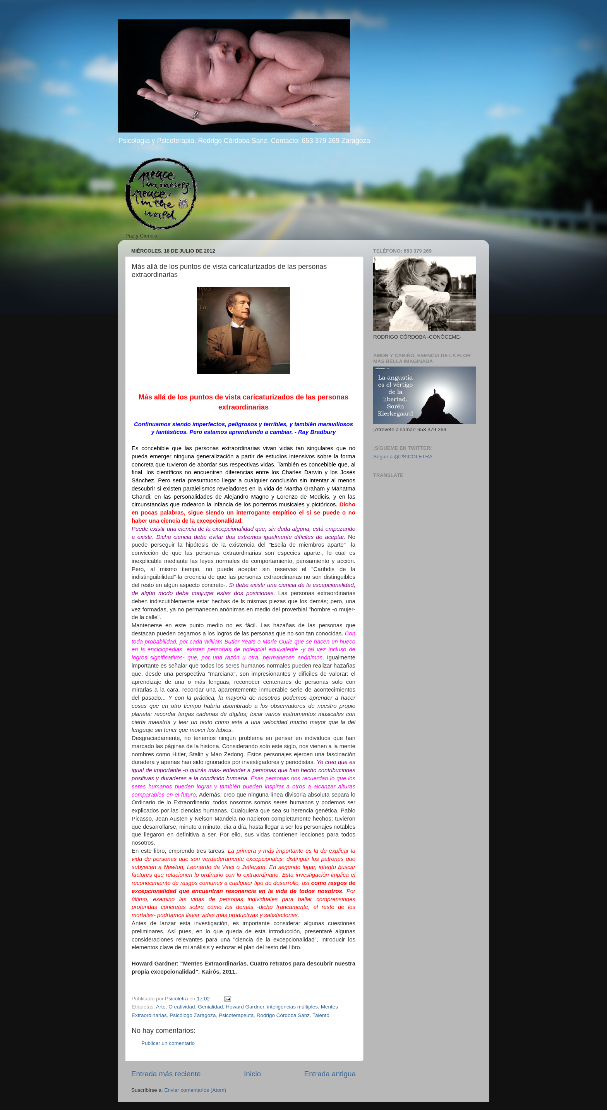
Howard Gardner (245, 1007)
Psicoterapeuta (236, 1015)
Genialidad (210, 1007)
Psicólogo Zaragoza (193, 1015)
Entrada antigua (330, 1074)
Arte (161, 1007)
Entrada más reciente (166, 1074)
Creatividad (181, 1007)
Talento (320, 1015)
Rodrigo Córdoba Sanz (283, 1015)
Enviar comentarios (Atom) (195, 1090)
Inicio (252, 1074)
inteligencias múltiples (292, 1007)
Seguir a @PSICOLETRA (402, 456)
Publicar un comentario (168, 1043)
